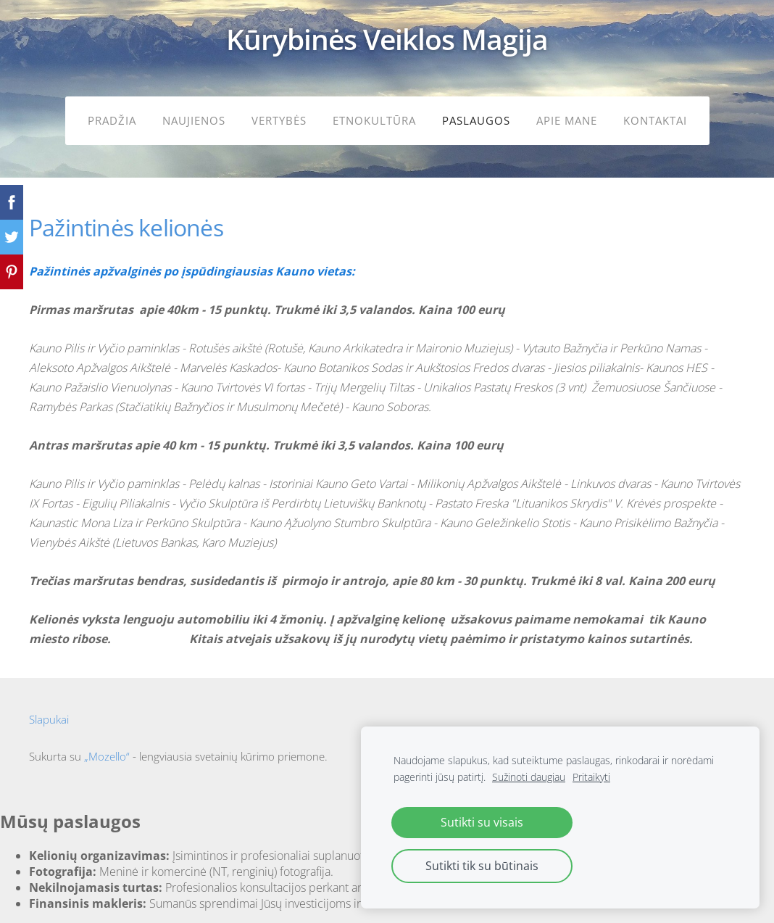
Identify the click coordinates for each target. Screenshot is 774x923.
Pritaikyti (591, 777)
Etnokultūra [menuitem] (374, 120)
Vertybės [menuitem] (279, 120)
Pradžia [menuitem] (112, 120)
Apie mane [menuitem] (566, 120)
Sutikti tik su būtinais (481, 866)
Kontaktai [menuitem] (655, 120)
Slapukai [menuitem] (49, 719)
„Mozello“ (107, 756)
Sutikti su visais (482, 822)
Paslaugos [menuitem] (476, 120)
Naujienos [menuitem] (193, 120)
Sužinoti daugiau (528, 777)
